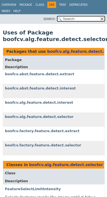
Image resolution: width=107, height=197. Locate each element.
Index (6, 11)
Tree (62, 4)
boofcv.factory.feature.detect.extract (42, 131)
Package (25, 4)
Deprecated (78, 4)
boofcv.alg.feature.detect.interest (39, 102)
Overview (9, 4)
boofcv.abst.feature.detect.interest (40, 88)
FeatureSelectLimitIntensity (33, 189)
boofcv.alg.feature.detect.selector (39, 117)
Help (16, 11)
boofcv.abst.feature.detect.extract (39, 74)
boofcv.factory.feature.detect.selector (43, 145)
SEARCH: (50, 19)
